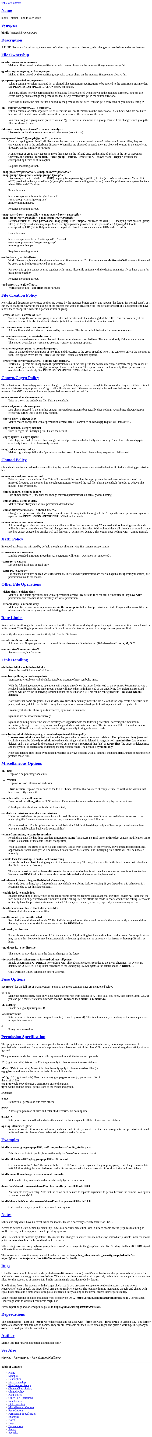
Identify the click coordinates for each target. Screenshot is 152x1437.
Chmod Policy (14, 459)
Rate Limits (12, 617)
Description (11, 40)
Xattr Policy (12, 539)
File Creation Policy (19, 295)
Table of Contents (11, 2)
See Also (8, 1350)
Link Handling (14, 660)
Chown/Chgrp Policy (20, 377)
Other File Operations (21, 584)
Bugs (5, 1266)
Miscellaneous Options (21, 763)
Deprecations (13, 1314)
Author (8, 1335)
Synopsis (9, 25)
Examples (10, 1139)
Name (6, 10)
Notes (6, 1214)
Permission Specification (23, 1036)
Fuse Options (13, 979)
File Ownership (15, 55)
